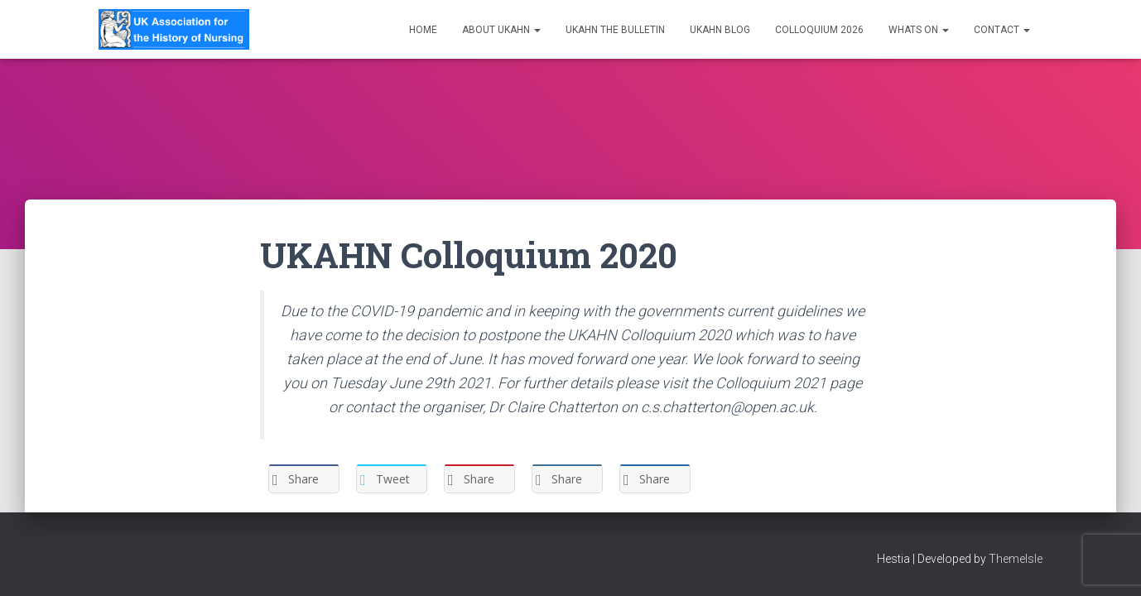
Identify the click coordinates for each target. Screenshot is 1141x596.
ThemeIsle (1015, 558)
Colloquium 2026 (819, 30)
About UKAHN (501, 30)
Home (423, 30)
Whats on (918, 30)
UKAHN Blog (720, 30)
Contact (1002, 30)
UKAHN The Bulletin (615, 30)
